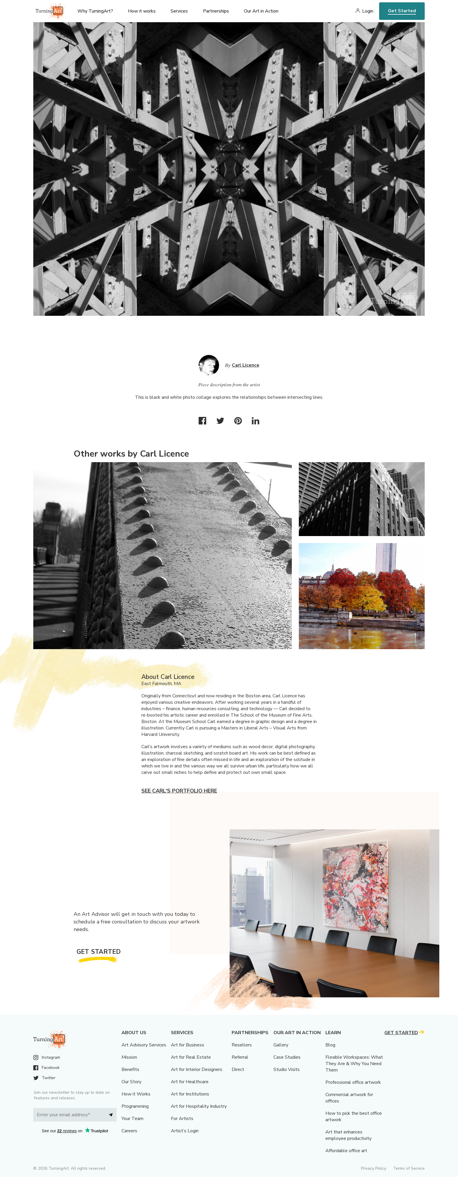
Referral (240, 1057)
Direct (238, 1069)
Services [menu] (179, 11)
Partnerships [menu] (216, 11)
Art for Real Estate (191, 1057)
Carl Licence (245, 365)
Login (367, 11)
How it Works (136, 1094)
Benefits (130, 1069)
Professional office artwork (353, 1082)
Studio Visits (286, 1069)
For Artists (182, 1118)
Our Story (131, 1082)
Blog (330, 1045)
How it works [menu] (142, 11)
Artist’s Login (185, 1131)
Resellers (242, 1045)
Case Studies (287, 1057)
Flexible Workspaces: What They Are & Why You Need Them (354, 1063)
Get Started (402, 11)
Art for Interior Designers (196, 1069)
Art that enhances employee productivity (348, 1135)
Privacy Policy (373, 1168)
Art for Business (187, 1045)
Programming (135, 1106)
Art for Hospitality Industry (199, 1106)
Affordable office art (346, 1150)
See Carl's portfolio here (179, 790)
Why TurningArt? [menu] (95, 11)
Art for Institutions (190, 1094)
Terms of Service (409, 1168)
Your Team (132, 1118)
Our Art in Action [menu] (261, 11)
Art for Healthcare (190, 1082)
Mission (129, 1057)
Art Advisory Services (144, 1045)
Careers (129, 1131)
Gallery (280, 1045)
